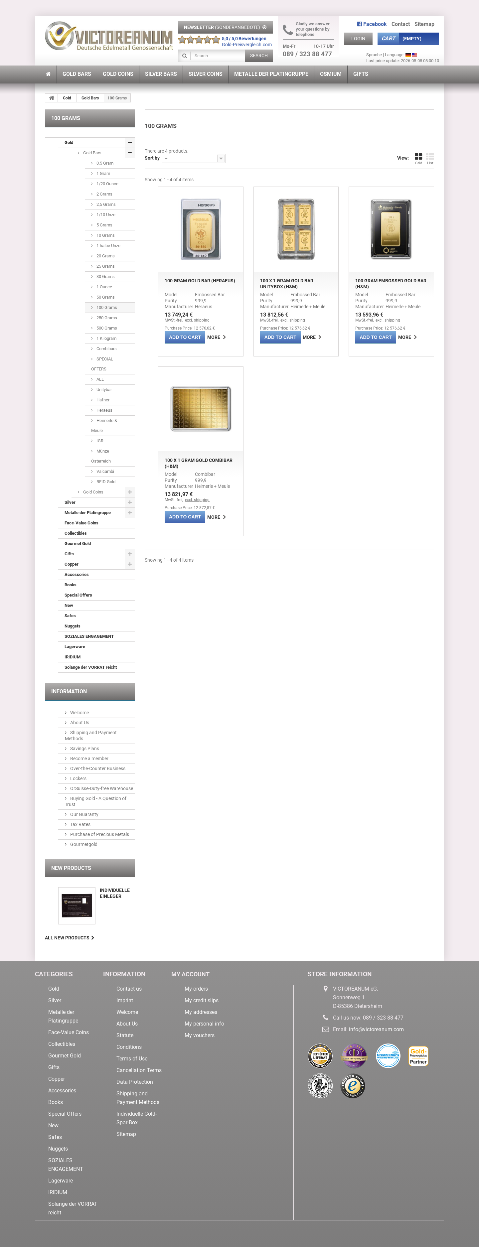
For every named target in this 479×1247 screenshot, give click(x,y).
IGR (99, 440)
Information (69, 691)
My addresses (201, 1012)
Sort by (152, 158)
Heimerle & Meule (104, 425)
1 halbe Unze (107, 245)
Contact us (129, 989)
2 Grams (103, 194)
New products (71, 868)
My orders (196, 989)
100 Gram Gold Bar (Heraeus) (200, 280)
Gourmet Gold (78, 543)
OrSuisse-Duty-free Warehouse (101, 788)
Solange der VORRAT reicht (91, 667)
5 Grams (103, 224)
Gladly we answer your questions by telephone (306, 29)
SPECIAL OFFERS (102, 363)
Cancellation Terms (139, 1070)
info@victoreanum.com (376, 1029)
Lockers (77, 778)
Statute (124, 1035)
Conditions (129, 1047)
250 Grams (106, 317)
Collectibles (76, 533)
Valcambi (104, 471)
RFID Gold (105, 481)
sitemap (424, 24)
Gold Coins (92, 491)
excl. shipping (197, 320)
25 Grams (105, 266)
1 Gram (102, 173)
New (69, 605)
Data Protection (134, 1082)
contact (401, 24)
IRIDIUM (72, 656)
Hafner (102, 399)
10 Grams (105, 235)
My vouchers (200, 1035)
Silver (70, 502)
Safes (70, 615)
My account (191, 974)
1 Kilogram (105, 338)
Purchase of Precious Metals (99, 834)
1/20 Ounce (106, 183)
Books (71, 584)
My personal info (204, 1024)
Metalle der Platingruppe (88, 512)
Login (358, 38)
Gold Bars (90, 98)
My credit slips (202, 1000)
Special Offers (78, 595)
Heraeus (103, 410)
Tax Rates (79, 824)
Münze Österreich (101, 456)
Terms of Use (131, 1058)
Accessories (77, 574)
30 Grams (105, 276)
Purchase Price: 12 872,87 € (190, 507)
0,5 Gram (104, 163)
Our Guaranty (83, 814)
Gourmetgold (83, 844)
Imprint (124, 1000)
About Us (79, 722)
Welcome (79, 712)
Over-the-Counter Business (97, 768)
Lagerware (75, 646)
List (430, 159)
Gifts (69, 553)
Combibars (106, 348)
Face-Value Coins (81, 522)
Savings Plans (84, 748)
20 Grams (105, 255)
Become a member (88, 758)
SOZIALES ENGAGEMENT (89, 636)
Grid (418, 159)
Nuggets (72, 626)
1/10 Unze (105, 214)
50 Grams (105, 297)
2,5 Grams (105, 204)
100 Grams (106, 307)
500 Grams (106, 328)
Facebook (372, 24)
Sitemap (126, 1134)
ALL (99, 379)
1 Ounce (103, 286)
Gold (67, 98)
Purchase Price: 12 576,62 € (190, 328)
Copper (72, 564)
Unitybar (103, 389)
